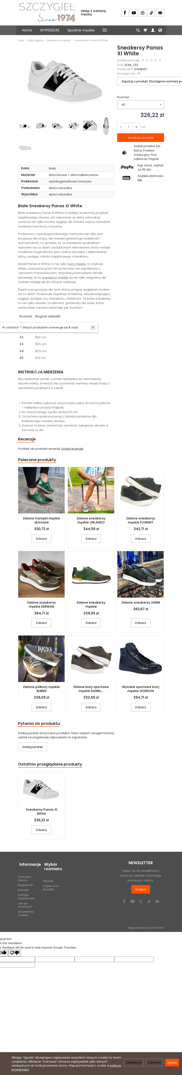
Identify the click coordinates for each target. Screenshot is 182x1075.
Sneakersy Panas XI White (41, 813)
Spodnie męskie (80, 30)
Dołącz (141, 891)
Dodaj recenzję (72, 449)
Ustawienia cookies (25, 911)
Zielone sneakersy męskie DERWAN (41, 605)
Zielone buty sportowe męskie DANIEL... (91, 689)
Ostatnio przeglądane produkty (51, 765)
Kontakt (23, 888)
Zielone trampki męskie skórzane (41, 521)
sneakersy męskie (55, 277)
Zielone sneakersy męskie (91, 605)
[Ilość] (128, 127)
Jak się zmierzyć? (25, 903)
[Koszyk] (145, 30)
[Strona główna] (47, 12)
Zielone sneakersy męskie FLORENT (140, 521)
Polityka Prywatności (26, 895)
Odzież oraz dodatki (51, 886)
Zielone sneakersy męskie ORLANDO (91, 521)
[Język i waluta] (160, 30)
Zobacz (41, 539)
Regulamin (25, 883)
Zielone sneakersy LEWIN (140, 603)
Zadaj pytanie (32, 748)
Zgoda (172, 1063)
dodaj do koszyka (141, 137)
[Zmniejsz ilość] (135, 127)
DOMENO (140, 69)
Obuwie (48, 879)
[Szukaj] (138, 30)
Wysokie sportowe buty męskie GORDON (140, 689)
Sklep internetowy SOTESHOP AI (145, 925)
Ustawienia (133, 1063)
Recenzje (27, 439)
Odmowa (154, 1063)
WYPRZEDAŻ (49, 30)
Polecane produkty (38, 460)
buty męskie (77, 264)
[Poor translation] (14, 951)
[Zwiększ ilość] (120, 127)
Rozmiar (123, 97)
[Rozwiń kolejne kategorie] (104, 30)
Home (27, 30)
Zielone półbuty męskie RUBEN (41, 689)
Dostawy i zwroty (25, 876)
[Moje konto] (153, 30)
